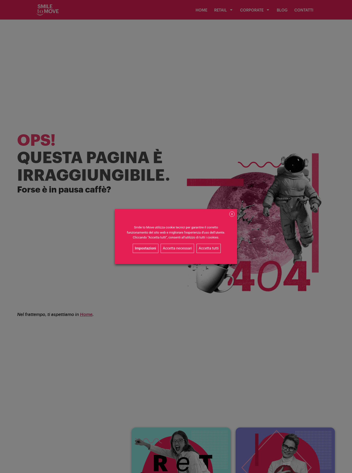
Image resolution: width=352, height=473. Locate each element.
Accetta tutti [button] (209, 248)
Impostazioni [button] (145, 248)
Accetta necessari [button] (177, 248)
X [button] (232, 214)
